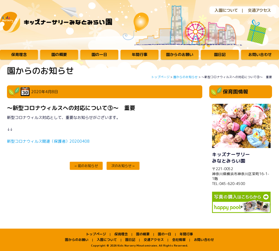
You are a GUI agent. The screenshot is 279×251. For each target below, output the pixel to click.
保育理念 (19, 54)
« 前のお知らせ (86, 165)
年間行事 (139, 54)
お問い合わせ (260, 54)
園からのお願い (179, 54)
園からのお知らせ (185, 77)
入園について (223, 10)
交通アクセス (259, 10)
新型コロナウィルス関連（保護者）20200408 (48, 141)
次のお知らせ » (123, 165)
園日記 (220, 54)
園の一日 (99, 54)
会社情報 (179, 239)
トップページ (160, 77)
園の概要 (59, 54)
